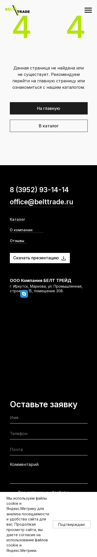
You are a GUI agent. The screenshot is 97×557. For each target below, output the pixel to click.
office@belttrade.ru (41, 202)
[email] (49, 450)
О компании (21, 230)
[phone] (49, 434)
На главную (48, 108)
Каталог (17, 219)
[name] (49, 418)
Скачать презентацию (36, 257)
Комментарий (24, 464)
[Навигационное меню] (88, 10)
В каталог (49, 125)
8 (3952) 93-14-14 (39, 190)
